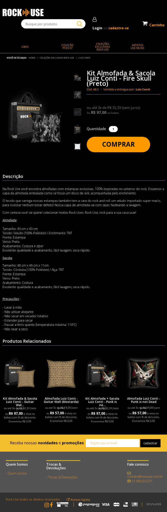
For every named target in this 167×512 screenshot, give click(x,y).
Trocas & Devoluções (63, 477)
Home (32, 57)
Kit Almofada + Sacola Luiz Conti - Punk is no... (102, 401)
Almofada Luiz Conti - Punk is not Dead (143, 400)
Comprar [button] (118, 144)
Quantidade (96, 128)
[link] (20, 373)
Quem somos (17, 473)
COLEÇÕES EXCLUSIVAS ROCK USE (57, 57)
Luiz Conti (84, 57)
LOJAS (24, 46)
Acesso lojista (78, 500)
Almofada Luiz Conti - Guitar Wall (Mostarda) (61, 400)
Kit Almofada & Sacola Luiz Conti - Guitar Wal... (20, 401)
